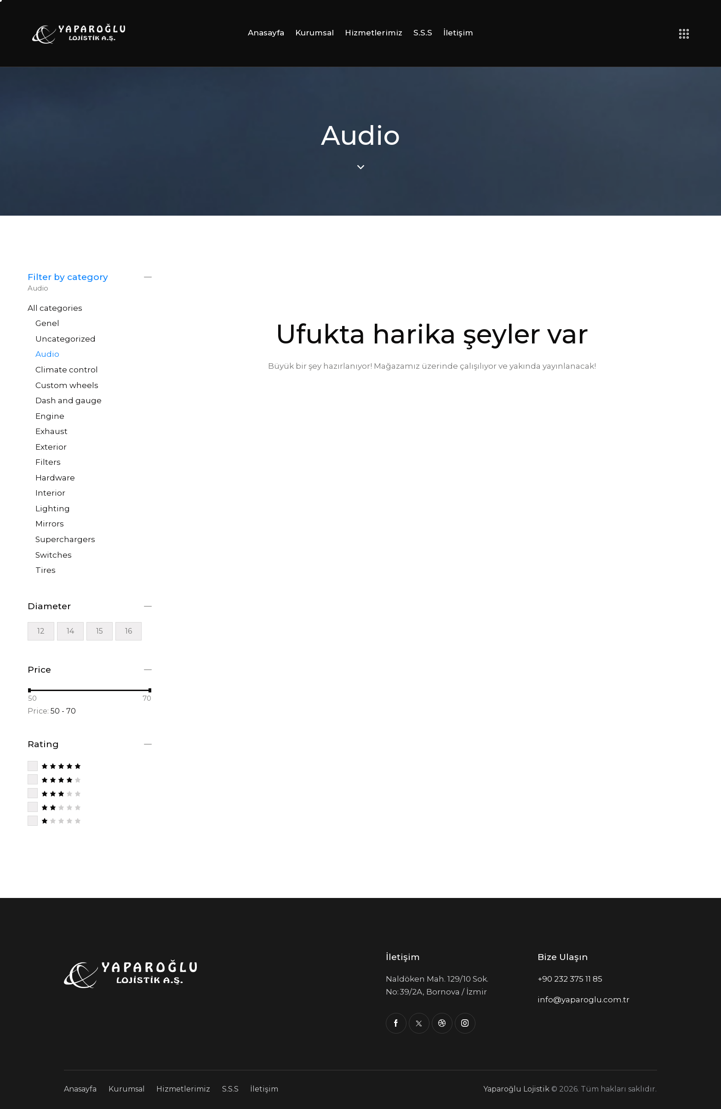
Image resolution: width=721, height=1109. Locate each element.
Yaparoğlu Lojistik (516, 1089)
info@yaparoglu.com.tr (583, 999)
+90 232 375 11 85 (570, 978)
